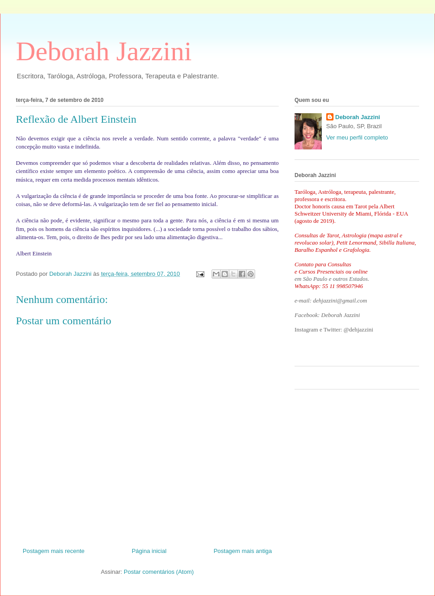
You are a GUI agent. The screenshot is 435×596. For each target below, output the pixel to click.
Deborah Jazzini (104, 51)
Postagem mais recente (54, 551)
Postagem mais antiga (242, 551)
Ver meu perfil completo (357, 137)
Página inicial (149, 551)
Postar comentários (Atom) (159, 571)
